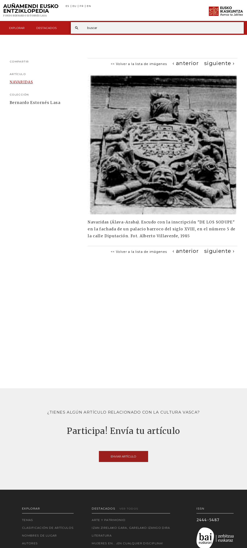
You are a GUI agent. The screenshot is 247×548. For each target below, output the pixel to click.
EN (89, 6)
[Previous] (185, 63)
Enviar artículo (123, 456)
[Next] (219, 63)
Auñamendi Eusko (31, 10)
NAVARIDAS (21, 82)
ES (67, 6)
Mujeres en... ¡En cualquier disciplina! (127, 543)
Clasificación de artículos (48, 527)
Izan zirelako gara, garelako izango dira (131, 527)
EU (75, 6)
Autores (30, 543)
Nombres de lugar (39, 535)
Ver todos (128, 508)
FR (82, 6)
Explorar (17, 28)
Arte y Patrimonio (108, 520)
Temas (27, 520)
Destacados (46, 28)
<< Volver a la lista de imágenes (139, 64)
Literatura (102, 535)
